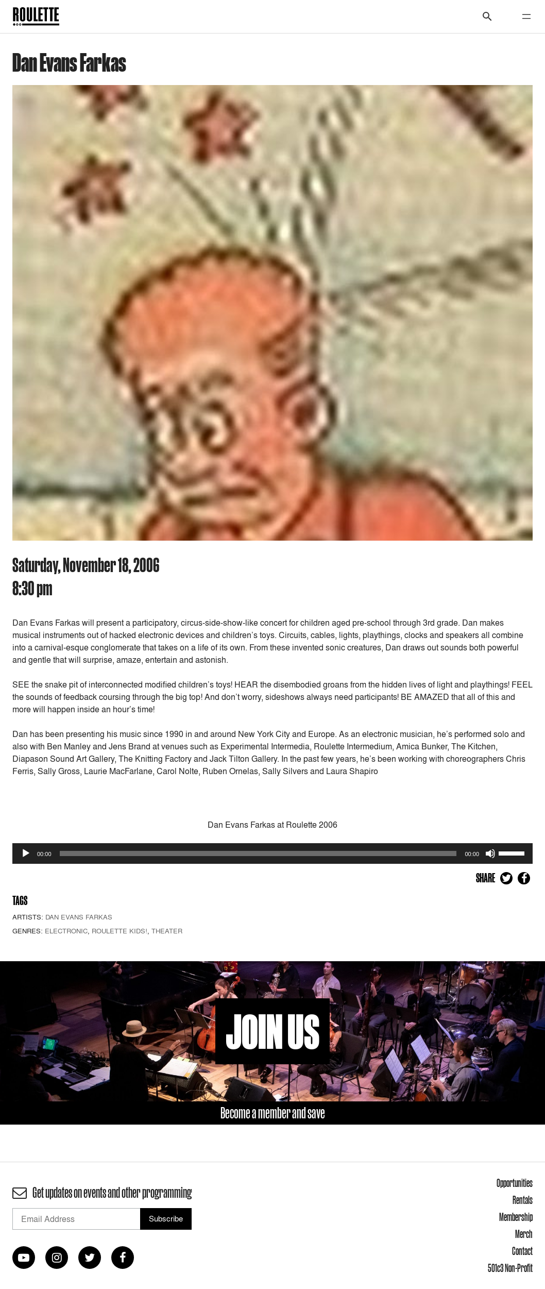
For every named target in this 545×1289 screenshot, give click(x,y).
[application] (272, 853)
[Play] (26, 853)
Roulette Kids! (119, 930)
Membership (516, 1217)
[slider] (258, 853)
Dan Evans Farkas (78, 917)
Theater (166, 930)
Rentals (523, 1200)
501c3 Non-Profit (510, 1268)
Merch (524, 1234)
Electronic (66, 930)
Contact (522, 1251)
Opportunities (515, 1183)
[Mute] (490, 853)
